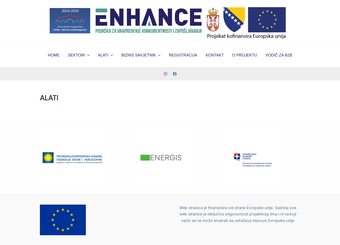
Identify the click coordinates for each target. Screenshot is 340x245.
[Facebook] (175, 74)
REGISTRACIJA (182, 55)
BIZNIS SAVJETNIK (141, 55)
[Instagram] (165, 74)
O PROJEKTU (243, 55)
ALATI (106, 55)
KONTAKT (214, 55)
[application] (89, 55)
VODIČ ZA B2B (276, 55)
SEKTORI (80, 55)
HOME (56, 55)
